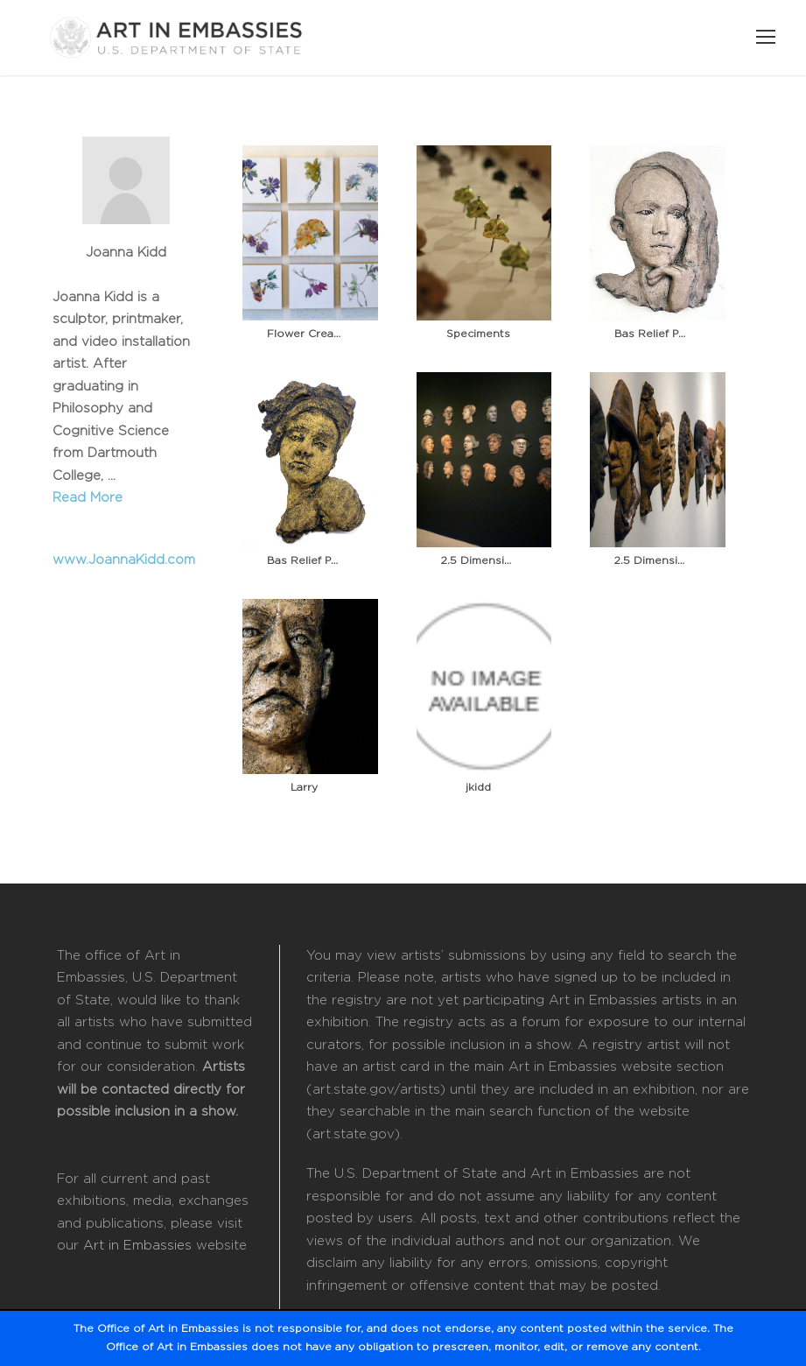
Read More (88, 497)
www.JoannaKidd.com (124, 560)
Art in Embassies (137, 1245)
